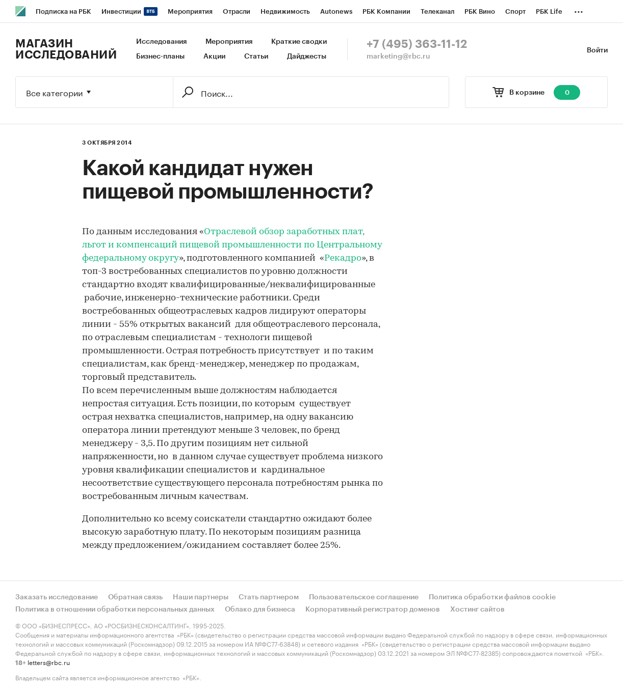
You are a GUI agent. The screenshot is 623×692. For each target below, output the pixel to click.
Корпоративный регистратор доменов (372, 609)
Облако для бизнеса (260, 609)
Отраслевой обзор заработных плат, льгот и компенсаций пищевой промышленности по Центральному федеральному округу (232, 245)
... (578, 10)
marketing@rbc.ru (398, 56)
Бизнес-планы (160, 56)
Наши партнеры (200, 597)
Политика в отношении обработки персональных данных (115, 609)
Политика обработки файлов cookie (492, 597)
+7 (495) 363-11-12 (417, 44)
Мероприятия (228, 41)
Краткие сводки (299, 41)
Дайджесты (306, 56)
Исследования (161, 41)
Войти (597, 50)
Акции (214, 56)
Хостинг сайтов (477, 609)
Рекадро (342, 258)
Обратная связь (135, 597)
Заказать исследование (56, 597)
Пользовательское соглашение (364, 597)
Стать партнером (269, 597)
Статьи (256, 56)
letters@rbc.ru (49, 662)
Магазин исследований (66, 49)
